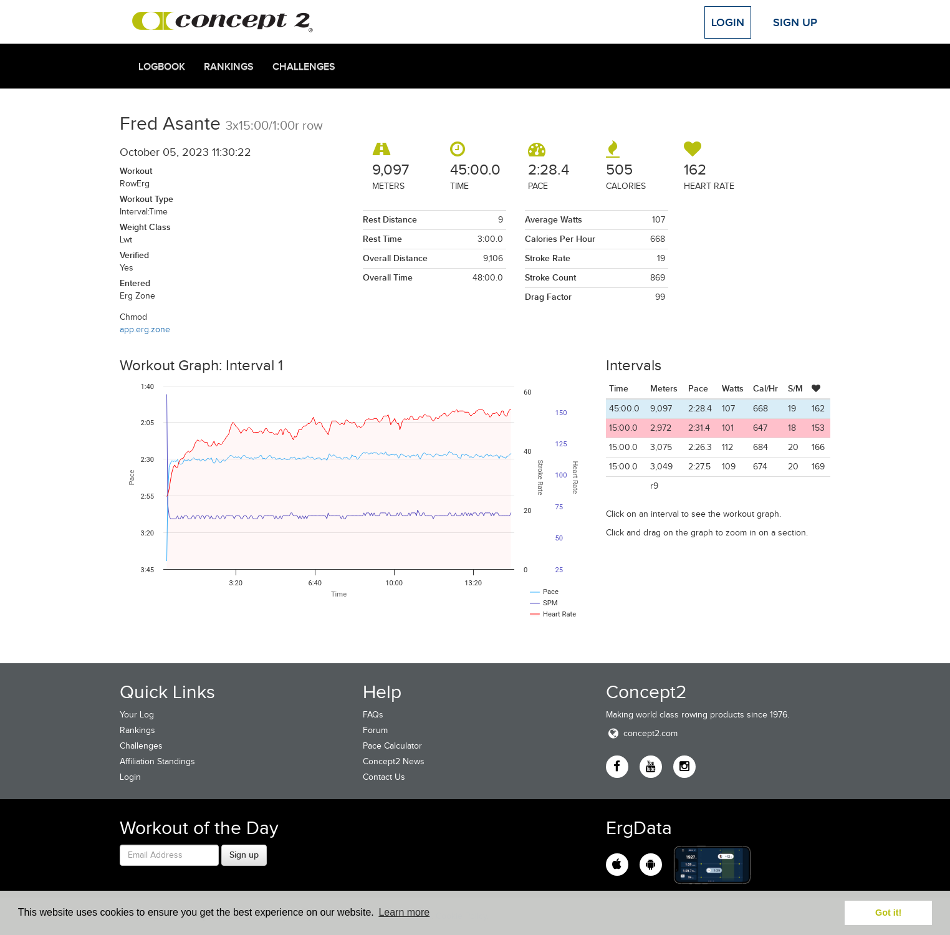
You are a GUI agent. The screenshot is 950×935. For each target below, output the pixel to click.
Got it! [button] (888, 913)
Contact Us (384, 777)
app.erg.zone (145, 329)
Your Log (137, 714)
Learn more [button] (403, 912)
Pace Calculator (392, 745)
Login (727, 22)
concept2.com (642, 733)
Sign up (244, 855)
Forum (375, 730)
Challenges (303, 66)
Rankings (229, 66)
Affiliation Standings (157, 761)
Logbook (161, 66)
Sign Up (795, 22)
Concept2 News (394, 761)
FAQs (373, 714)
